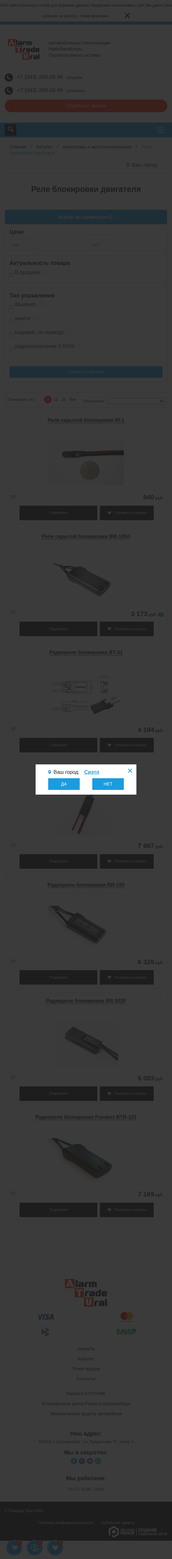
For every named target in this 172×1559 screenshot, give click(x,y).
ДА (64, 783)
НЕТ (108, 783)
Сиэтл (91, 772)
